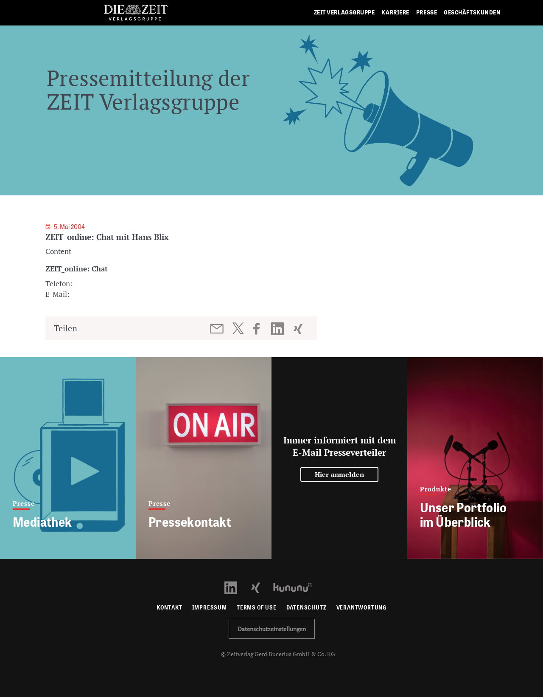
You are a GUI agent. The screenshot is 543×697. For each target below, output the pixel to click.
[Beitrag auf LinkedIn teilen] (278, 328)
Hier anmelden (339, 474)
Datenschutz (306, 607)
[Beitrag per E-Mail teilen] (217, 328)
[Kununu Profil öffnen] (296, 587)
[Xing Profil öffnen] (260, 587)
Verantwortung (361, 607)
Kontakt (169, 607)
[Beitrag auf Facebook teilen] (260, 329)
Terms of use (257, 607)
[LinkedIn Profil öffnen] (235, 587)
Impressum (209, 607)
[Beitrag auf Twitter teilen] (237, 328)
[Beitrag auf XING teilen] (298, 328)
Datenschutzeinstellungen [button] (272, 629)
